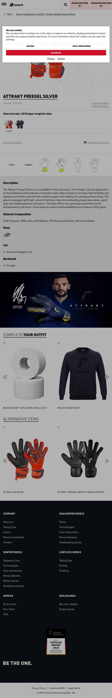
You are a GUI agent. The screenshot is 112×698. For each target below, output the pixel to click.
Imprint (61, 58)
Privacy (51, 58)
